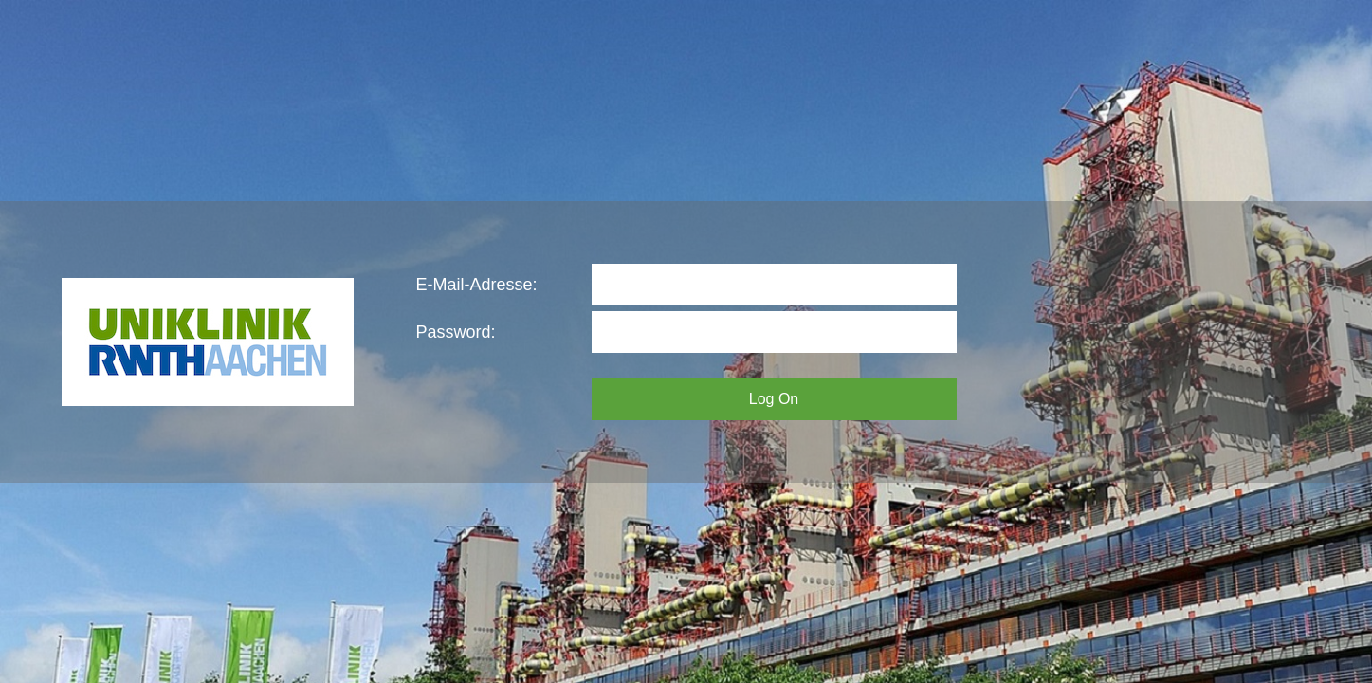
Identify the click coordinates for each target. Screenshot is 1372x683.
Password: (456, 332)
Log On (773, 399)
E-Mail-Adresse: (477, 284)
